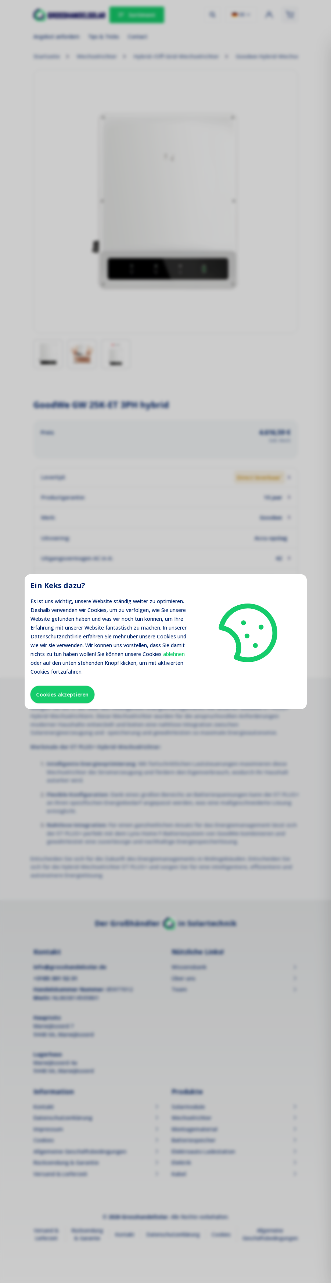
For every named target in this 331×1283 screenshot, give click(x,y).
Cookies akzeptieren (62, 694)
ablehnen (174, 653)
